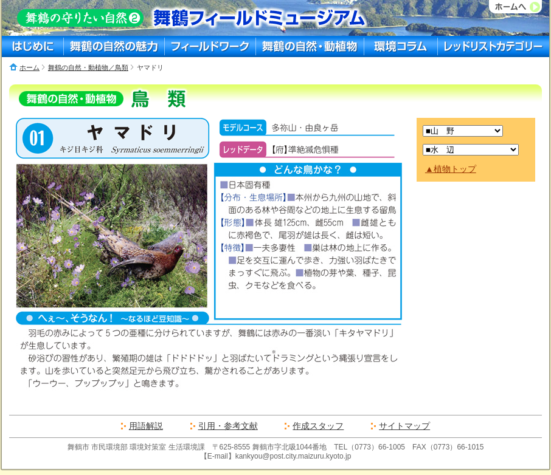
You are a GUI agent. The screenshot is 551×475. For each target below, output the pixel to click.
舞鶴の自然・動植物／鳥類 (88, 67)
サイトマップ (404, 426)
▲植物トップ (450, 169)
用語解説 (146, 426)
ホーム (29, 67)
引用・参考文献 (228, 426)
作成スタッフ (318, 426)
